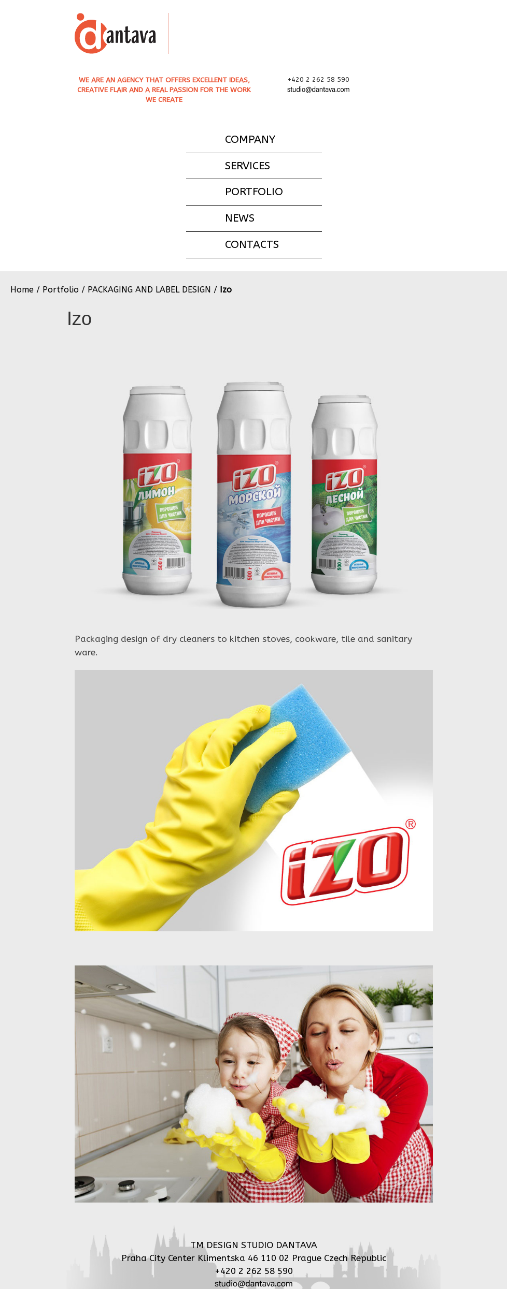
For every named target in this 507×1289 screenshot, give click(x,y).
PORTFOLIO (254, 191)
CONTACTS (252, 244)
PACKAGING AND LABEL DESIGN (149, 290)
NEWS (240, 218)
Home (22, 290)
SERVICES (247, 165)
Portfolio (61, 290)
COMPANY (250, 139)
